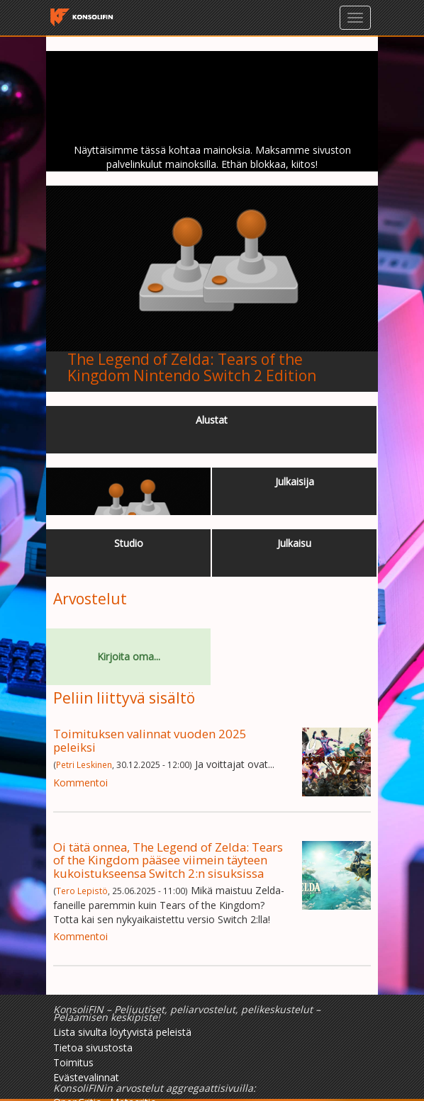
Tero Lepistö (82, 890)
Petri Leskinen (84, 764)
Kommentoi (80, 782)
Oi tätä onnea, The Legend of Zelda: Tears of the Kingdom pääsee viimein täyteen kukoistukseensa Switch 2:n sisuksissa (168, 860)
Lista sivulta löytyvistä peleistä (122, 1032)
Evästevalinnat (86, 1077)
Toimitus (73, 1062)
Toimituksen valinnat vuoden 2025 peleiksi (150, 740)
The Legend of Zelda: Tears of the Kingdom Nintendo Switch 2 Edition (191, 367)
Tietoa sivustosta (93, 1047)
